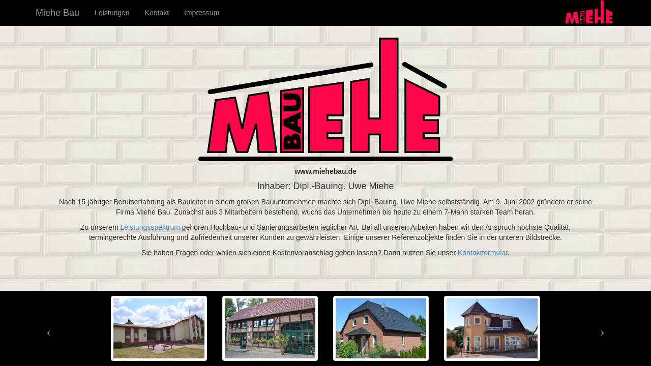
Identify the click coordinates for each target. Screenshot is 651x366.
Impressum (201, 13)
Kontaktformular (483, 253)
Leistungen (112, 13)
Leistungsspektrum (150, 227)
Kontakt (157, 13)
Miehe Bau (57, 13)
